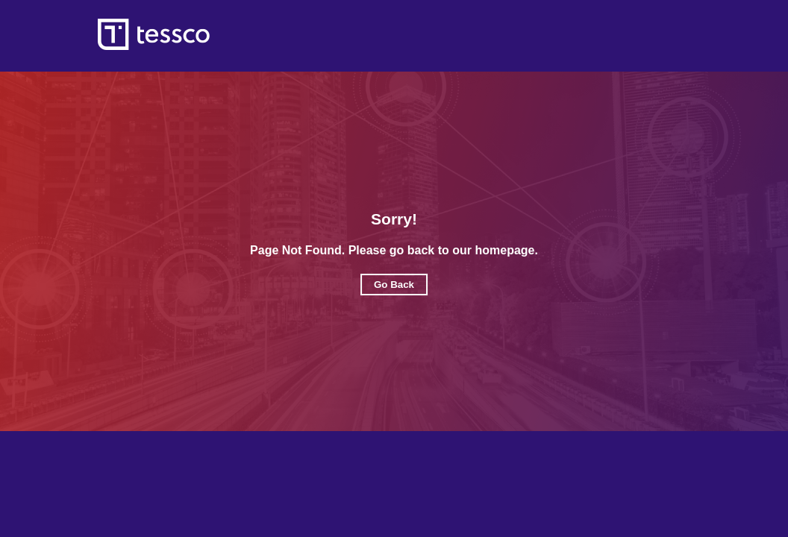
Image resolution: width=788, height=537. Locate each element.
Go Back (394, 284)
